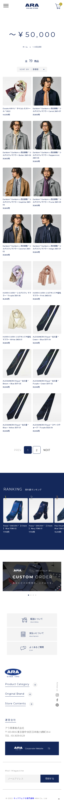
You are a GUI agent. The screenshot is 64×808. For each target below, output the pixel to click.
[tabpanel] (32, 576)
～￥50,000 (36, 46)
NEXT (46, 450)
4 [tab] (35, 595)
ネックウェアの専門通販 (23, 798)
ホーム (25, 46)
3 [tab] (33, 595)
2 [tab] (30, 595)
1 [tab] (28, 595)
